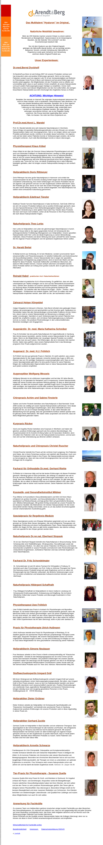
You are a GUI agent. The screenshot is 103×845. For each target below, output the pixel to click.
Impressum (34, 829)
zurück (17, 833)
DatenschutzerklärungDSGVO (53, 829)
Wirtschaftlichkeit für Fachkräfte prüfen (27, 825)
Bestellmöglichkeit (19, 829)
